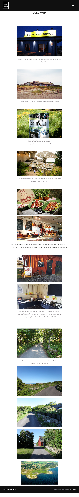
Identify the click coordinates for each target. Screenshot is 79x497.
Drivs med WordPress (9, 493)
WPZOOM (73, 493)
